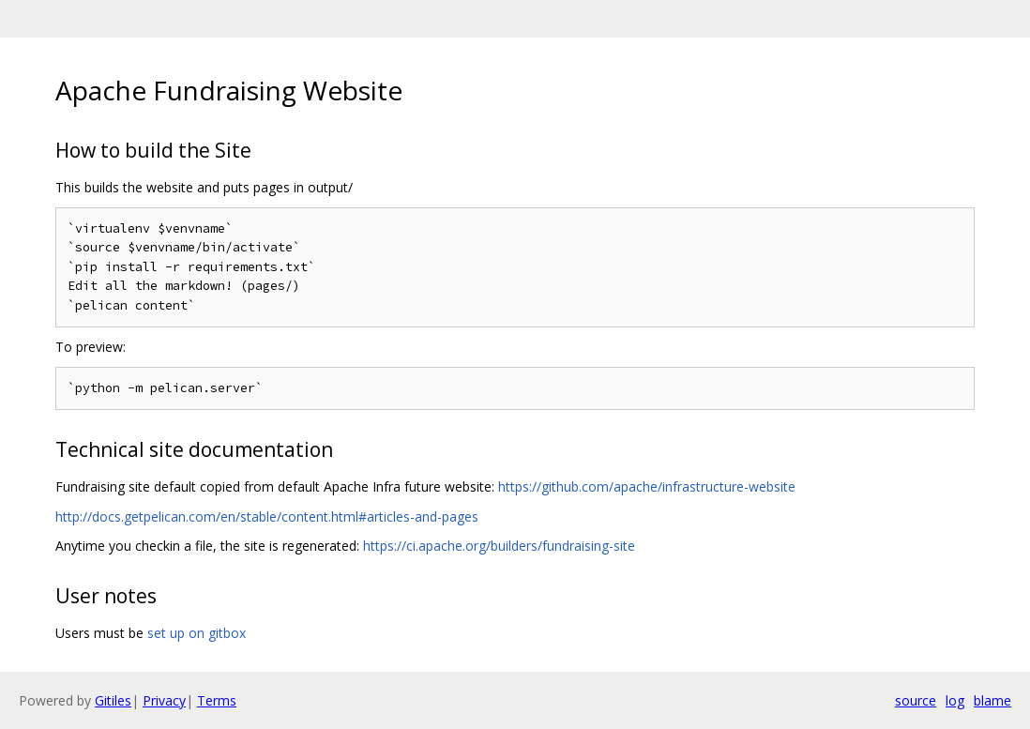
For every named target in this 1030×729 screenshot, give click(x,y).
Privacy (164, 700)
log (955, 700)
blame (992, 700)
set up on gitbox (196, 633)
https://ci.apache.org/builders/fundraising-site (499, 545)
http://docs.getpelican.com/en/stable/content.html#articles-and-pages (266, 516)
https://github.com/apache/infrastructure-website (646, 486)
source (915, 700)
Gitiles (113, 700)
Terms (216, 700)
